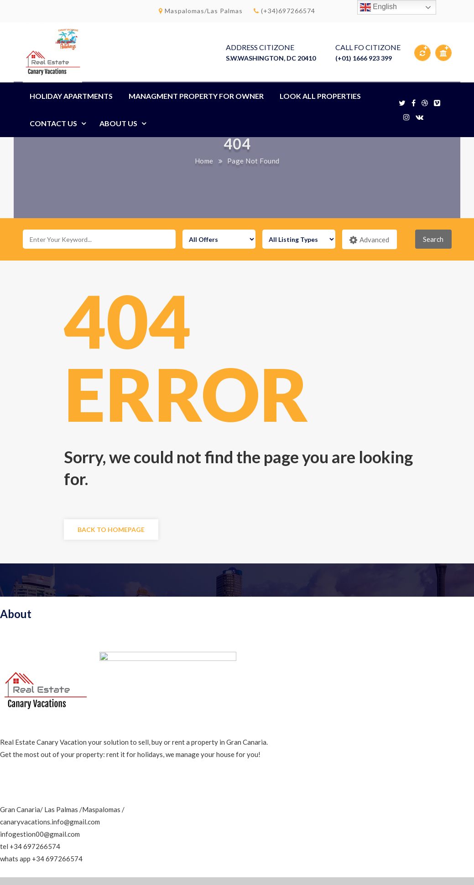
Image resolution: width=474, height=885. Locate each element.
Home (204, 161)
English (378, 7)
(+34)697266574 (284, 11)
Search (433, 239)
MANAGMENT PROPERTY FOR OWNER (196, 96)
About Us (118, 123)
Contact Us (53, 123)
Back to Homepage (111, 529)
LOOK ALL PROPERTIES (320, 96)
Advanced (369, 240)
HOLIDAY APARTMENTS (71, 96)
